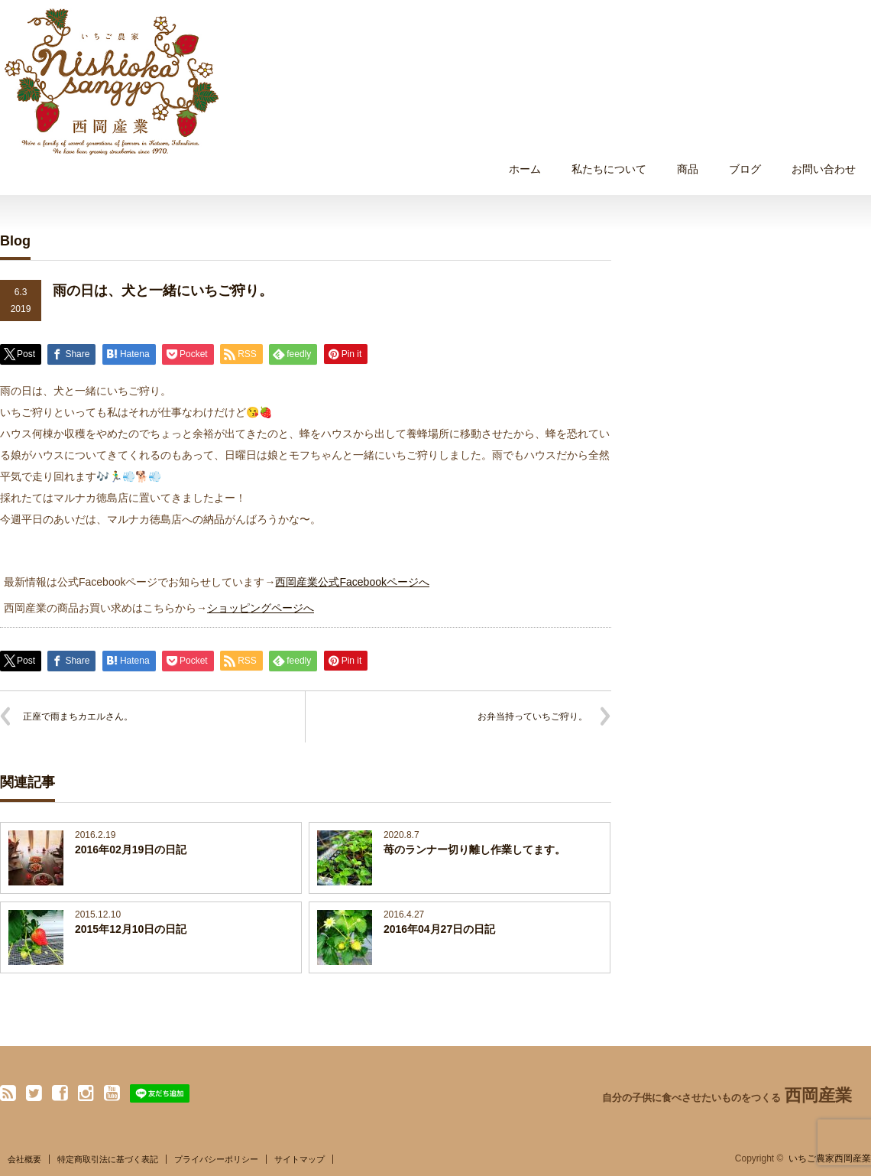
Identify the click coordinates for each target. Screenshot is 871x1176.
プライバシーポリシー (216, 1159)
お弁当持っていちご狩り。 (533, 716)
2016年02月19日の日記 (130, 849)
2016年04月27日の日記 (439, 929)
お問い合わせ (824, 169)
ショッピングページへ (260, 608)
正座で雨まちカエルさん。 (78, 716)
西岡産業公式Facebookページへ (352, 582)
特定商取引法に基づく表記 (107, 1159)
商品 (687, 169)
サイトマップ (299, 1159)
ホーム (525, 169)
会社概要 (24, 1159)
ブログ (745, 169)
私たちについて (608, 169)
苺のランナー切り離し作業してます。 (474, 849)
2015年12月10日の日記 (130, 929)
